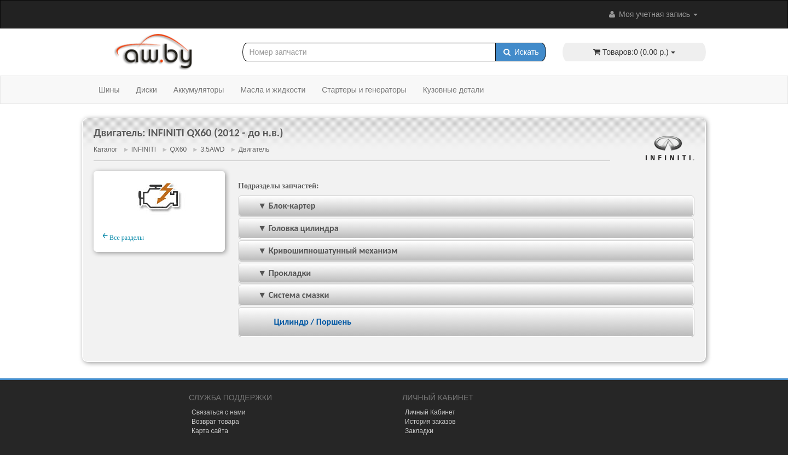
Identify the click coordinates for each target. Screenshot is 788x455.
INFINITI (143, 149)
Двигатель (254, 149)
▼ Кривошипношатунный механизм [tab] (320, 250)
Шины (109, 89)
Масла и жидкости (272, 89)
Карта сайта (210, 431)
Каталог (106, 149)
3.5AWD (212, 149)
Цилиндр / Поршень (312, 321)
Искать (520, 52)
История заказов (430, 421)
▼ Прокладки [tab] (277, 273)
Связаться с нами (218, 412)
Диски (146, 89)
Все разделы (123, 236)
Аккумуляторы (198, 89)
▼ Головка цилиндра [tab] (291, 228)
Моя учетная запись (652, 14)
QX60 (178, 149)
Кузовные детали (453, 89)
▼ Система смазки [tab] (286, 295)
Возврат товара (215, 421)
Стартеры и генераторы (364, 89)
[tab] (466, 322)
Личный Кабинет (430, 412)
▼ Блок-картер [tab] (279, 205)
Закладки (419, 431)
